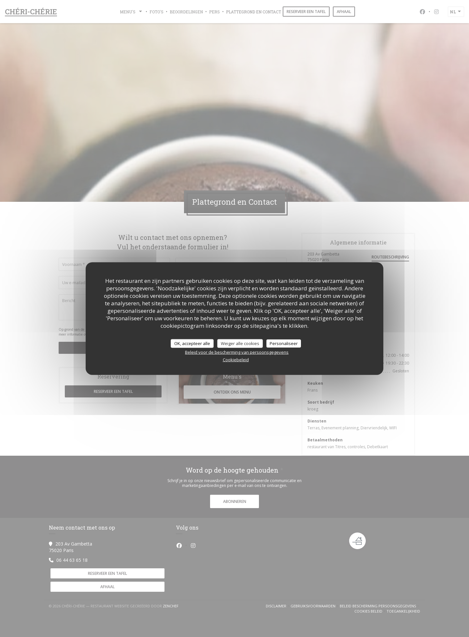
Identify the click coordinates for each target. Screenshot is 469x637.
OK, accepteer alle (192, 343)
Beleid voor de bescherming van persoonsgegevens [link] (237, 352)
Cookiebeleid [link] (236, 360)
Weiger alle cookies (240, 343)
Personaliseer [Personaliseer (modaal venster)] (284, 343)
